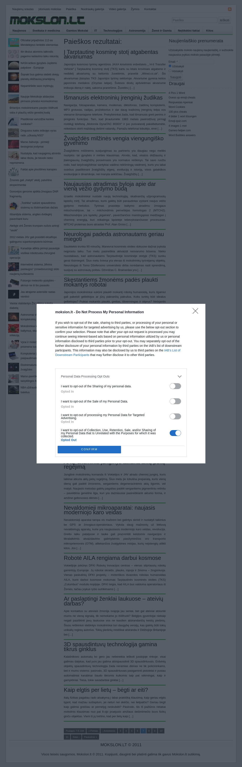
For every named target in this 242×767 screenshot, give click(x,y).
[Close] (197, 312)
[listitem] (121, 376)
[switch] (175, 386)
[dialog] (121, 383)
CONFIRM (89, 449)
